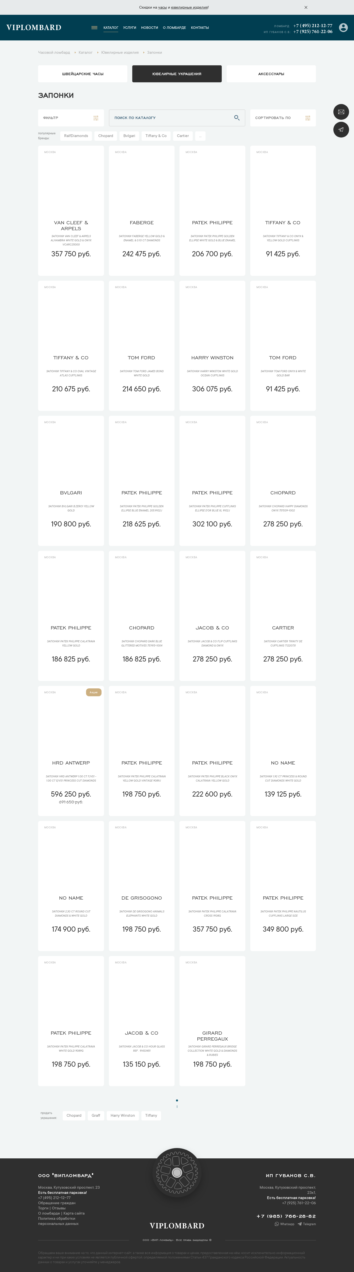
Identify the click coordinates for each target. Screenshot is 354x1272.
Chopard (105, 136)
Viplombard (33, 28)
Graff (96, 1116)
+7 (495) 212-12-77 (312, 25)
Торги (43, 1208)
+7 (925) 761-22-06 (312, 31)
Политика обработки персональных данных (58, 1221)
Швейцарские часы (82, 73)
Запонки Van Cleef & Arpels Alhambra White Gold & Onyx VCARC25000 (71, 240)
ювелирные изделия (189, 7)
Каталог (110, 28)
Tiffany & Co (156, 136)
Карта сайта (74, 1213)
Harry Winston (123, 1116)
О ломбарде (174, 28)
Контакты (200, 28)
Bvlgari (129, 136)
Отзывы (59, 1208)
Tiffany (151, 1116)
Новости (149, 28)
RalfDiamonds (76, 136)
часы (162, 7)
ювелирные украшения (176, 73)
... (200, 136)
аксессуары (271, 73)
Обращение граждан (56, 1203)
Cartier (183, 136)
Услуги (129, 28)
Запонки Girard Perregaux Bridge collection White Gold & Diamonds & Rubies (212, 1051)
